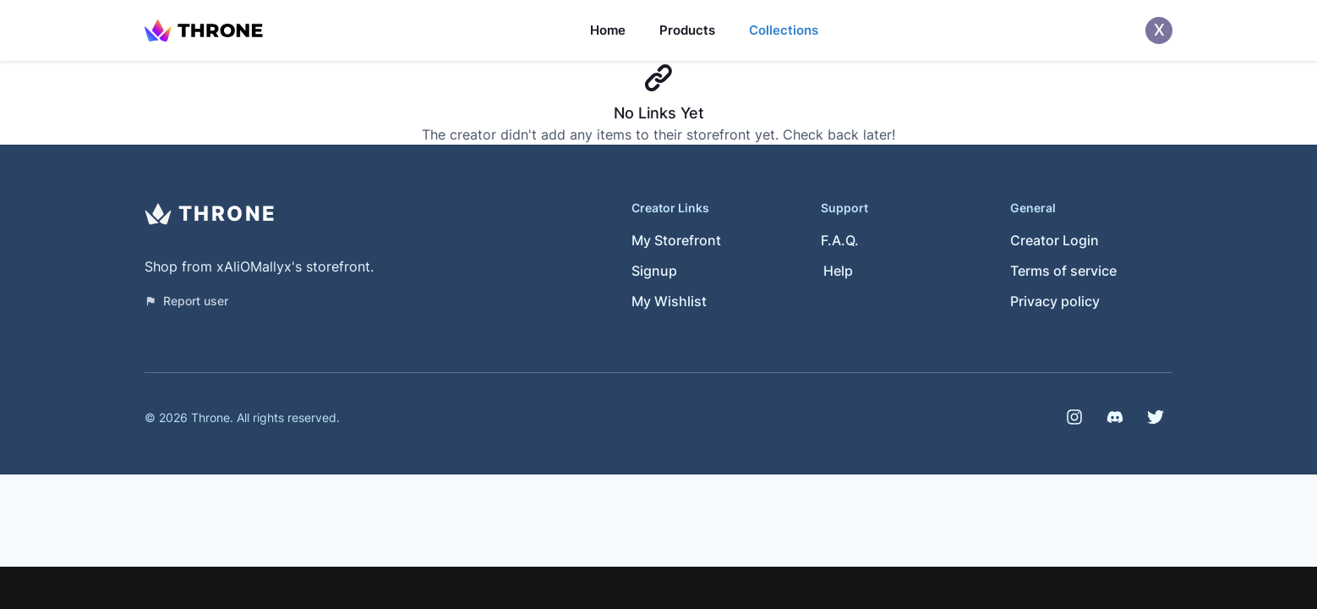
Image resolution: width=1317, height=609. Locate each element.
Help (838, 270)
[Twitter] (1155, 417)
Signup (654, 270)
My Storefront (676, 240)
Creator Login (1054, 240)
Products (687, 30)
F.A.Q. (840, 240)
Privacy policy (1055, 301)
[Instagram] (1074, 417)
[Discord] (1115, 417)
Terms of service (1063, 270)
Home (608, 30)
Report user (186, 301)
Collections (783, 30)
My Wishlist (669, 301)
